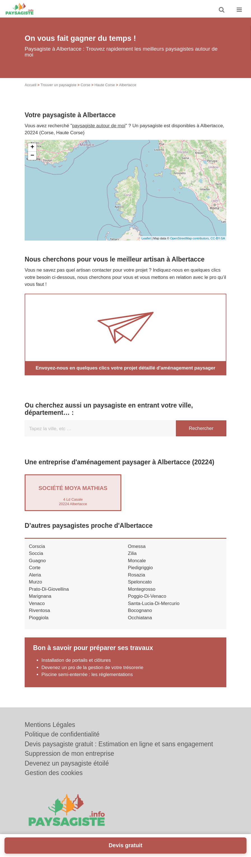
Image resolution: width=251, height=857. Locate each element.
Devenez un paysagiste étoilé (67, 763)
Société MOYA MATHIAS (73, 488)
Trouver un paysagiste (58, 85)
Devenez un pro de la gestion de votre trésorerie (92, 667)
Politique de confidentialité (62, 734)
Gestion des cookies (54, 772)
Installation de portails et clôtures (76, 660)
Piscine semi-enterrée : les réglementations (87, 674)
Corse (85, 85)
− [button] (32, 156)
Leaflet (146, 238)
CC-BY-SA (217, 238)
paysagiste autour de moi (98, 125)
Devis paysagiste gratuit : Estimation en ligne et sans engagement (119, 744)
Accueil (30, 85)
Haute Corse (104, 85)
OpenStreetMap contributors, (190, 238)
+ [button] (32, 147)
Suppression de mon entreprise (69, 753)
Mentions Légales (50, 724)
